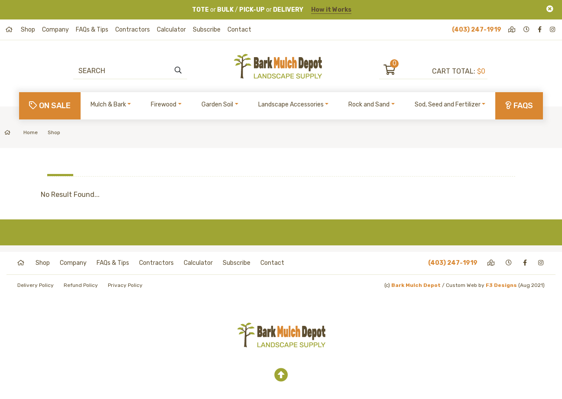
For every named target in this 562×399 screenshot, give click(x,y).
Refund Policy (81, 285)
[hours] (527, 30)
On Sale (50, 105)
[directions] (512, 30)
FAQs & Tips (92, 29)
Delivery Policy (35, 285)
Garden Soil (217, 104)
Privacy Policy (125, 285)
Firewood (163, 104)
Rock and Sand (369, 104)
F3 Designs (501, 285)
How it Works (331, 9)
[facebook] (540, 30)
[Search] (126, 70)
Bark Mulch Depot (416, 285)
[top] (281, 375)
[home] (9, 30)
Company (55, 29)
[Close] (550, 9)
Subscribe (207, 29)
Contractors (132, 29)
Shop (28, 29)
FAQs (519, 105)
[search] (178, 70)
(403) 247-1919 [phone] (476, 29)
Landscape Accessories (291, 104)
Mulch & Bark (108, 104)
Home (21, 132)
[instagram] (553, 30)
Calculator (171, 29)
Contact (239, 29)
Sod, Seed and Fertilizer (448, 104)
